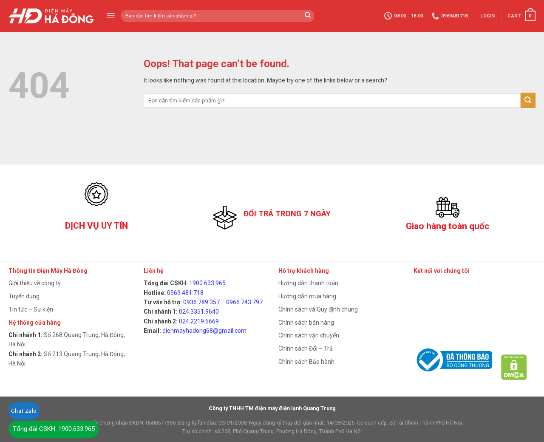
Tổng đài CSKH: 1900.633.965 (54, 429)
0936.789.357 (201, 302)
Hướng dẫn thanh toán (308, 283)
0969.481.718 (185, 292)
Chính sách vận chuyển (308, 335)
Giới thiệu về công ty (34, 283)
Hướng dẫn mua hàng (307, 296)
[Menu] (110, 15)
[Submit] (528, 100)
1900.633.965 (207, 283)
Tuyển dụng (24, 296)
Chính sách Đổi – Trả (305, 348)
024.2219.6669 (199, 321)
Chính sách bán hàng (306, 322)
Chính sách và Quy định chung (318, 309)
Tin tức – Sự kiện (30, 309)
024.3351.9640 (199, 311)
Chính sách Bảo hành (306, 361)
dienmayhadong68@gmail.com (204, 330)
